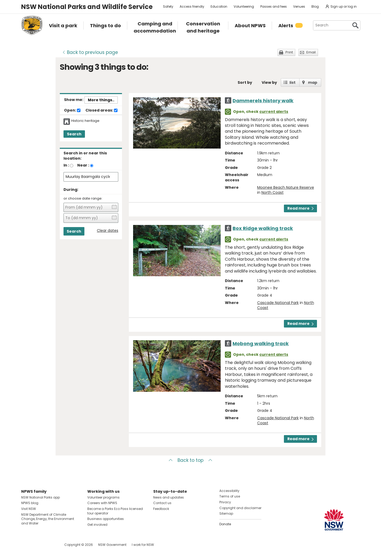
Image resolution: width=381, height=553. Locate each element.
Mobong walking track (261, 343)
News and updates (168, 497)
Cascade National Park (278, 302)
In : (66, 165)
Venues (299, 6)
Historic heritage (85, 120)
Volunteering (244, 6)
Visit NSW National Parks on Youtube (49, 545)
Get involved (97, 524)
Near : (83, 165)
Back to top (190, 460)
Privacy (225, 502)
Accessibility (229, 491)
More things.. (101, 100)
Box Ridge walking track (263, 228)
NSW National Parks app (40, 497)
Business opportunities (105, 519)
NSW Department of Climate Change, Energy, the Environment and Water (47, 519)
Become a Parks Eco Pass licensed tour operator (115, 510)
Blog (315, 6)
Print (289, 52)
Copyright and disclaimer (240, 508)
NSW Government (112, 544)
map (312, 82)
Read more (300, 208)
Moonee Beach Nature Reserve (285, 187)
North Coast (272, 192)
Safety (168, 6)
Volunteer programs (103, 497)
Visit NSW (28, 508)
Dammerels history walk (263, 100)
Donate (225, 524)
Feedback (161, 508)
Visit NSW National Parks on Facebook (26, 545)
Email (311, 52)
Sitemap (226, 513)
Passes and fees (273, 6)
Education (219, 6)
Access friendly (192, 6)
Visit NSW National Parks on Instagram (37, 545)
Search (74, 134)
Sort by (245, 82)
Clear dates (107, 230)
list (292, 82)
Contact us (162, 503)
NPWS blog (29, 503)
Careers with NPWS (102, 503)
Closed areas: (101, 110)
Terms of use (229, 496)
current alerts (273, 111)
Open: (72, 110)
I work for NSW (143, 544)
